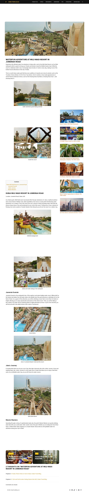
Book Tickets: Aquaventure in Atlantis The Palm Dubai (71, 188)
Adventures (56, 1)
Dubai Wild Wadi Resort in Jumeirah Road (16, 184)
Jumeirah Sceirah (12, 186)
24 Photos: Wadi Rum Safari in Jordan (71, 170)
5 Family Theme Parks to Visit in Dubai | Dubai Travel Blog (26, 473)
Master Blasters (12, 189)
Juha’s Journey (12, 188)
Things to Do (35, 1)
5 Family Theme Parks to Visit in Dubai (71, 134)
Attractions (68, 1)
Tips (62, 1)
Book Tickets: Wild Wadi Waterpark (71, 117)
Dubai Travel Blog (13, 1)
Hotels (41, 1)
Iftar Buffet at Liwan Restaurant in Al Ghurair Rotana (16, 458)
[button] (82, 2)
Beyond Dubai (77, 1)
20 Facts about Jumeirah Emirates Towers (71, 205)
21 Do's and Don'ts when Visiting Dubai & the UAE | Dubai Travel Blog (29, 479)
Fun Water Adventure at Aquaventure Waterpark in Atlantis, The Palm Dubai (71, 152)
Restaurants (48, 1)
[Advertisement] (44, 12)
